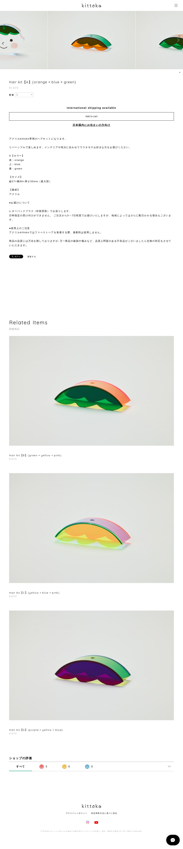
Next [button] (177, 40)
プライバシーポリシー (76, 813)
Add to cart (92, 116)
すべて (20, 766)
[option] (91, 40)
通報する (31, 257)
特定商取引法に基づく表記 (104, 813)
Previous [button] (5, 40)
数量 (11, 95)
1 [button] (179, 72)
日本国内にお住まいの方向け (91, 125)
